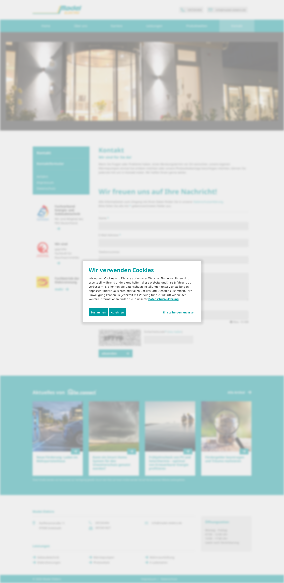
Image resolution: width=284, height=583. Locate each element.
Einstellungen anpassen (179, 312)
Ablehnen (117, 312)
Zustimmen (98, 312)
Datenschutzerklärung (163, 299)
